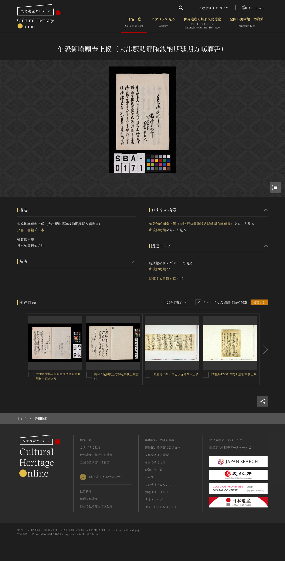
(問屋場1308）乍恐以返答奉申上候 (175, 374)
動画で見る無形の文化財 (96, 506)
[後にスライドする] (263, 349)
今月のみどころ (155, 462)
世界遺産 (86, 491)
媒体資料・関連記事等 (160, 440)
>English (253, 7)
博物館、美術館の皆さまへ (163, 447)
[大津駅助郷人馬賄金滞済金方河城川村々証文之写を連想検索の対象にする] (31, 374)
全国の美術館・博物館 (247, 23)
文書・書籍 (25, 229)
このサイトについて (214, 7)
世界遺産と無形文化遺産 (202, 23)
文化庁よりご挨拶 (157, 455)
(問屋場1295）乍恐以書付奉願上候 (234, 374)
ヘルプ (149, 477)
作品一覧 (134, 23)
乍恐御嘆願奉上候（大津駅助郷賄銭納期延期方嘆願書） (191, 223)
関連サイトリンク (157, 492)
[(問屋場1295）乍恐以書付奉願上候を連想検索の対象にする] (206, 374)
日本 (40, 229)
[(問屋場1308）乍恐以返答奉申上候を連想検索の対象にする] (147, 374)
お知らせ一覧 (154, 470)
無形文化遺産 (89, 499)
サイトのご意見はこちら (161, 507)
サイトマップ (154, 499)
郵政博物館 (157, 229)
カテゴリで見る (163, 23)
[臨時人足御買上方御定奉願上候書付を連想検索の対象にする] (89, 374)
